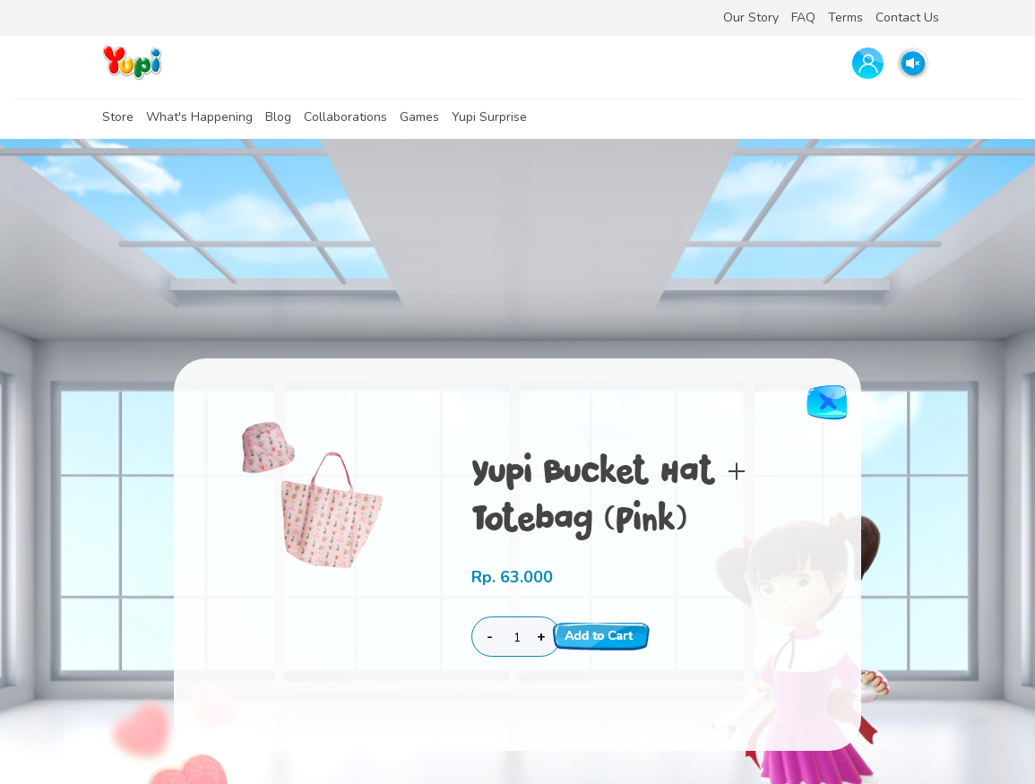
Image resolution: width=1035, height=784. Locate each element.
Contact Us (907, 17)
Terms (845, 17)
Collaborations (345, 116)
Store (118, 116)
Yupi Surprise (489, 116)
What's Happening (199, 116)
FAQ (803, 17)
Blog (278, 116)
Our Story (751, 17)
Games (419, 116)
